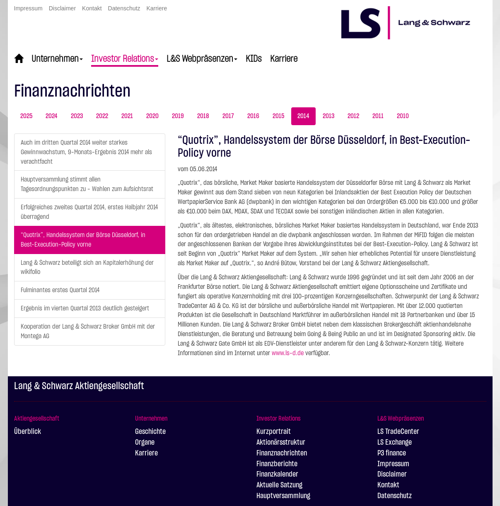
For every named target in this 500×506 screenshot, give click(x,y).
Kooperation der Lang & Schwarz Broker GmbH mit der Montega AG (88, 331)
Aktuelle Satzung (279, 485)
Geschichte (150, 432)
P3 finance (391, 453)
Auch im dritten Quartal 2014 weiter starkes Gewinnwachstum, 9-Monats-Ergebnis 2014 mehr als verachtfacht (86, 152)
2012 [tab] (353, 116)
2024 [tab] (52, 116)
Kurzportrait (273, 432)
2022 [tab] (102, 116)
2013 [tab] (328, 116)
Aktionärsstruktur (280, 442)
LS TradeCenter (398, 432)
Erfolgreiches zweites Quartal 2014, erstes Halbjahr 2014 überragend (89, 212)
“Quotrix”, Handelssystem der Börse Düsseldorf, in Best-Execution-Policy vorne (83, 240)
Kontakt (91, 8)
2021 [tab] (127, 116)
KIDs (254, 58)
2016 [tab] (253, 116)
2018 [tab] (203, 116)
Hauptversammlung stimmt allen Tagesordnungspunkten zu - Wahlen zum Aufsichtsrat (87, 184)
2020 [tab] (152, 116)
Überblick (27, 432)
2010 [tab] (403, 116)
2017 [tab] (228, 116)
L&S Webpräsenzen (202, 58)
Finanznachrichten (281, 453)
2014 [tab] (303, 116)
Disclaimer (62, 8)
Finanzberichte (276, 464)
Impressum (28, 8)
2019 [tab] (178, 116)
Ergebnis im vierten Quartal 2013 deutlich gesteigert (85, 308)
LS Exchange (394, 442)
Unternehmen (57, 58)
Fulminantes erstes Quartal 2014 (60, 290)
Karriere (156, 8)
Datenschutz (124, 8)
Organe (145, 442)
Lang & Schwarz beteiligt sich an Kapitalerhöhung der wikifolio (87, 267)
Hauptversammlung (283, 496)
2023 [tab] (77, 116)
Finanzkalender (277, 474)
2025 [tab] (26, 116)
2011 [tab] (378, 116)
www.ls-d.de (288, 353)
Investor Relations (124, 58)
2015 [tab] (278, 116)
